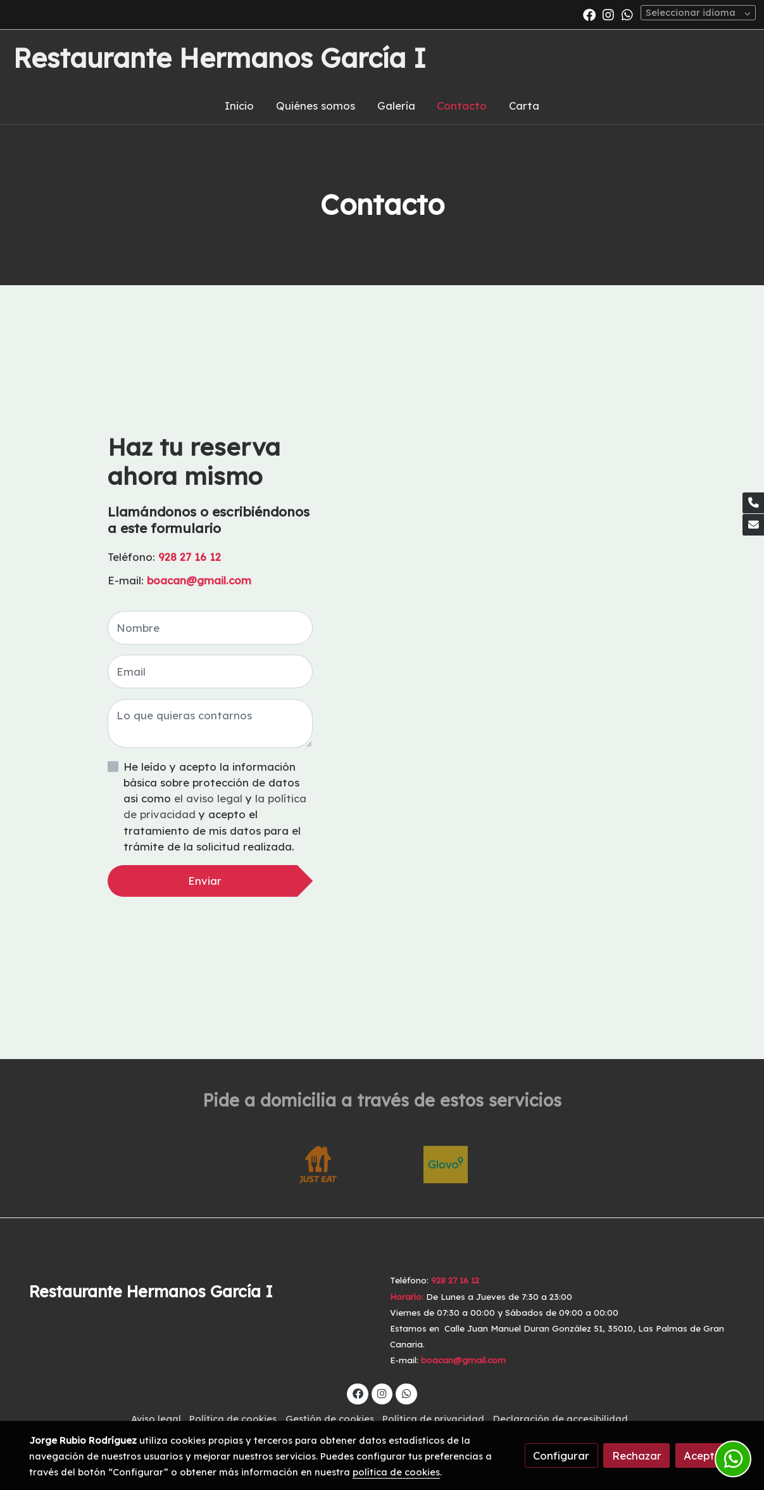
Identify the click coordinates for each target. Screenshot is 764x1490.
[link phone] (753, 503)
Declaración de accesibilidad (560, 1419)
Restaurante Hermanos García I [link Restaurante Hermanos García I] (219, 58)
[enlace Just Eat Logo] (318, 1163)
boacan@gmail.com (200, 580)
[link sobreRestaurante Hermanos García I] (201, 1291)
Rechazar (636, 1455)
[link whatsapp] (627, 14)
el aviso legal (210, 798)
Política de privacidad (433, 1419)
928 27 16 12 (189, 556)
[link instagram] (608, 14)
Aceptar (705, 1455)
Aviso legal (156, 1419)
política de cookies (396, 1472)
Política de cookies (233, 1419)
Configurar (561, 1455)
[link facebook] (589, 14)
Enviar (205, 880)
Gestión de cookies (329, 1419)
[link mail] (753, 525)
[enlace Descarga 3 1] (445, 1163)
